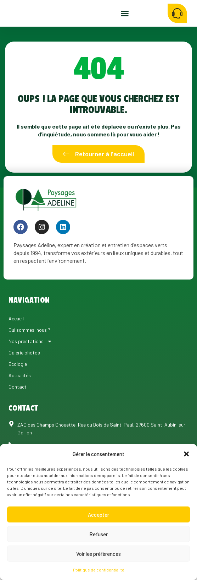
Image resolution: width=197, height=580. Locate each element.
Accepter (98, 514)
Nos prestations (30, 357)
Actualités (20, 392)
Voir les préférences (98, 554)
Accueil (16, 335)
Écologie (18, 380)
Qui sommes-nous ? (29, 346)
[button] (186, 453)
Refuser (98, 534)
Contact (18, 403)
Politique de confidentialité (98, 569)
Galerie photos (24, 369)
